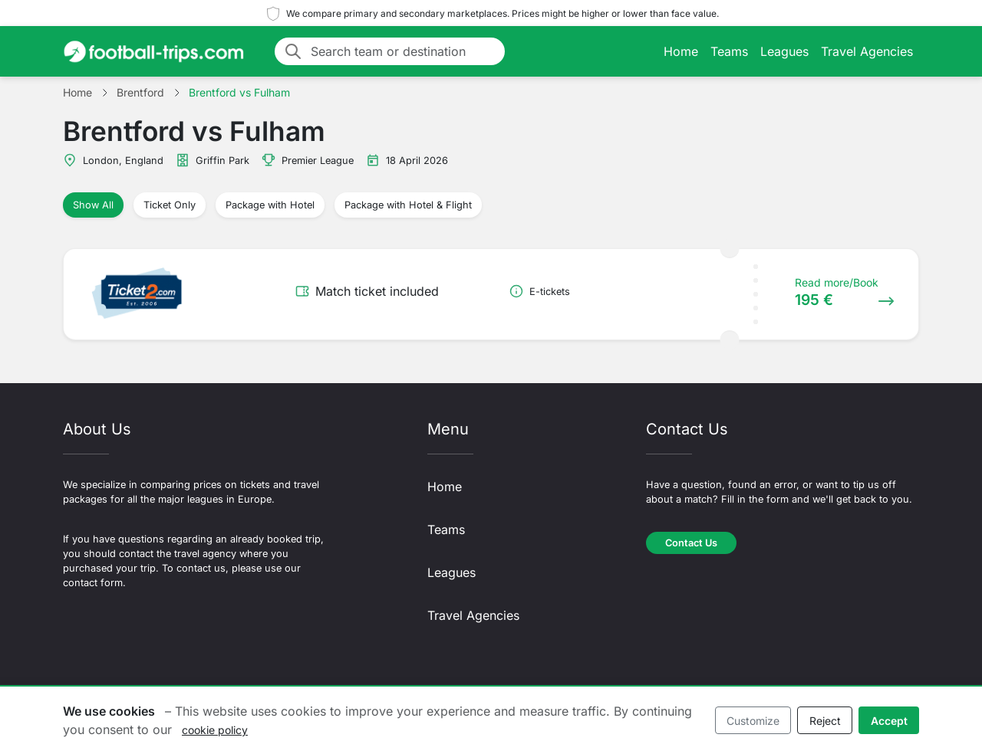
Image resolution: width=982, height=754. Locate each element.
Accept (889, 720)
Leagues (784, 51)
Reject (825, 720)
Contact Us (691, 543)
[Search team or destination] (403, 51)
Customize (753, 720)
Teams (729, 51)
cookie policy (215, 729)
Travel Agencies (867, 51)
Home (681, 51)
